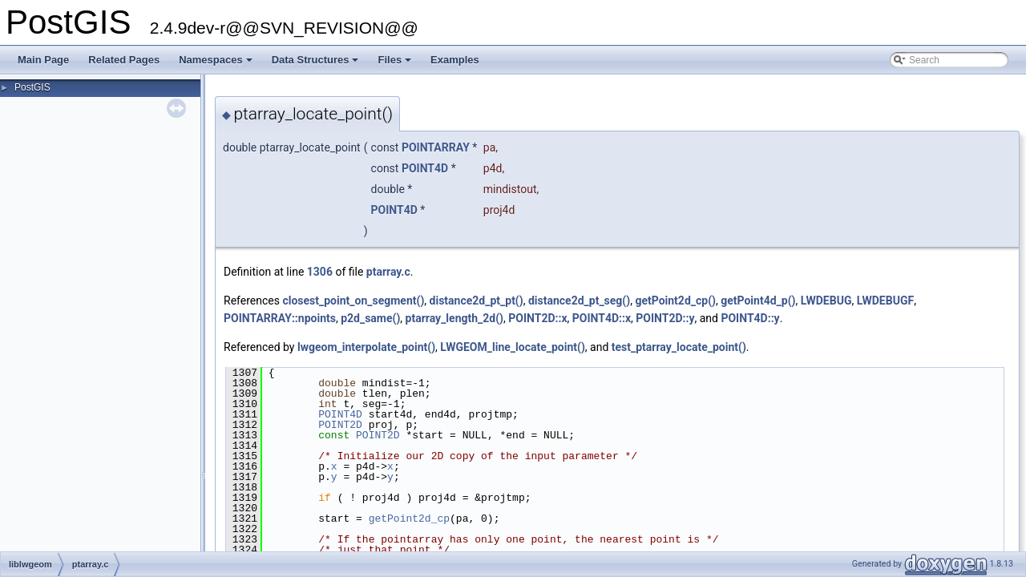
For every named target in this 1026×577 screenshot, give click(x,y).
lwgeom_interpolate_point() (366, 347)
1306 (320, 271)
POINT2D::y (665, 318)
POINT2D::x (537, 318)
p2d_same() (370, 318)
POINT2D (340, 425)
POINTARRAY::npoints (280, 318)
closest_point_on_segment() (353, 300)
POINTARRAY (436, 147)
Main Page (43, 60)
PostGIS (32, 87)
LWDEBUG (826, 300)
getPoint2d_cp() (675, 300)
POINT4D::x (601, 318)
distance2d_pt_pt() (476, 300)
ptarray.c (388, 271)
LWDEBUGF (885, 300)
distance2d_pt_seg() (579, 300)
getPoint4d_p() (758, 300)
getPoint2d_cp (409, 518)
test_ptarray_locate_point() (679, 347)
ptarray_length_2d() (454, 318)
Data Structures (317, 64)
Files (396, 64)
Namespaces (217, 64)
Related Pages (124, 60)
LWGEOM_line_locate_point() (512, 347)
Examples (454, 60)
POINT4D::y (750, 318)
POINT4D (425, 168)
